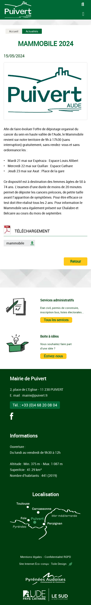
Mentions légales (31, 557)
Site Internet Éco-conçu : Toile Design (45, 564)
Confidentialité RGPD (58, 557)
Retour (75, 261)
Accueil (13, 31)
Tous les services (56, 320)
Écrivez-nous (53, 356)
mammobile (15, 243)
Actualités (32, 31)
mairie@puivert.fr (35, 395)
